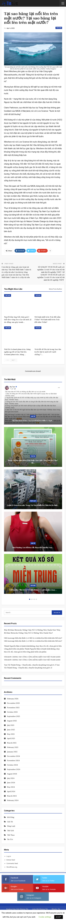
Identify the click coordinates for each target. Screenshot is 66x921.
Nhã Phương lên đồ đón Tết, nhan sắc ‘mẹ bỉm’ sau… (33, 547)
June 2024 (11, 783)
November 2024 (13, 761)
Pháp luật (33, 501)
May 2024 (11, 787)
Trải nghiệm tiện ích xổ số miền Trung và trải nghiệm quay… (33, 590)
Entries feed (10, 860)
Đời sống (33, 585)
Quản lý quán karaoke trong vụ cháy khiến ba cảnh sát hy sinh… (33, 505)
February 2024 (12, 800)
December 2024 (13, 756)
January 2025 (12, 752)
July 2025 (10, 725)
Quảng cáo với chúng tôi (17, 909)
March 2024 (12, 796)
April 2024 (11, 791)
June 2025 (11, 730)
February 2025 (12, 747)
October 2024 (12, 765)
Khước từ (56, 909)
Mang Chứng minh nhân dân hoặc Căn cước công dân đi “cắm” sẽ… (33, 461)
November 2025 (13, 708)
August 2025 (12, 721)
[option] (33, 490)
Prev (7, 360)
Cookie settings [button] (45, 917)
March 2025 (11, 743)
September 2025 (13, 716)
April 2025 (11, 738)
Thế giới (58, 27)
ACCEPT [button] (58, 917)
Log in (8, 856)
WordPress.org (11, 867)
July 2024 (10, 778)
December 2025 (13, 703)
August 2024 (12, 774)
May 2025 (11, 734)
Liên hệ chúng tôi (40, 909)
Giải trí (33, 416)
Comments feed (12, 863)
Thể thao (11, 835)
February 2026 (12, 699)
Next (14, 360)
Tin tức (33, 456)
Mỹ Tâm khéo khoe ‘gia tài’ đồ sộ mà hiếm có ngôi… (33, 420)
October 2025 (12, 712)
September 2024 (13, 769)
